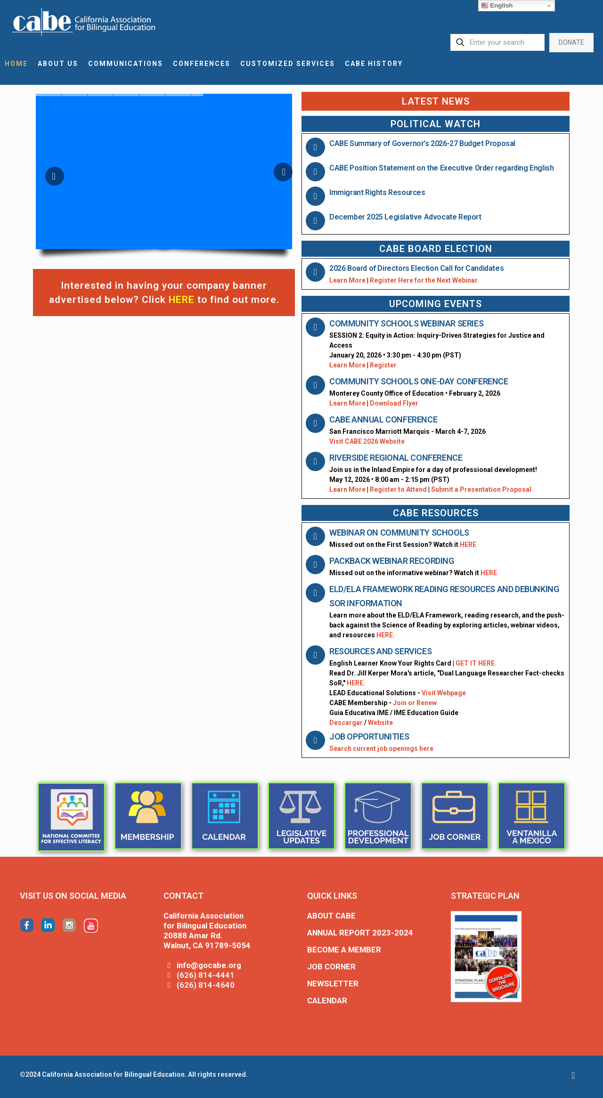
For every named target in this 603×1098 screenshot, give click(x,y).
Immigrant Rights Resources (377, 192)
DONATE (571, 42)
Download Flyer (394, 403)
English (497, 5)
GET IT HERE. (476, 663)
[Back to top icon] (573, 1075)
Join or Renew (415, 703)
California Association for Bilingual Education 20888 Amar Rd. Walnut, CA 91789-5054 (207, 930)
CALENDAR (327, 1000)
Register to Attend (399, 489)
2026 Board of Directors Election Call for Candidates (416, 268)
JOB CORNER (331, 966)
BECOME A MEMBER (344, 949)
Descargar (346, 722)
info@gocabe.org (209, 965)
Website (380, 722)
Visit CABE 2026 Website (367, 441)
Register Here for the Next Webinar (424, 280)
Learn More (347, 280)
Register (383, 365)
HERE (468, 544)
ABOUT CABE (331, 915)
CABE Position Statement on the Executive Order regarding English (441, 167)
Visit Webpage (444, 693)
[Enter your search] (497, 42)
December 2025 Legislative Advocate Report (405, 216)
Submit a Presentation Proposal (481, 489)
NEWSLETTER (333, 983)
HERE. (385, 635)
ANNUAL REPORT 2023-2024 (360, 932)
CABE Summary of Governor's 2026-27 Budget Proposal (422, 143)
